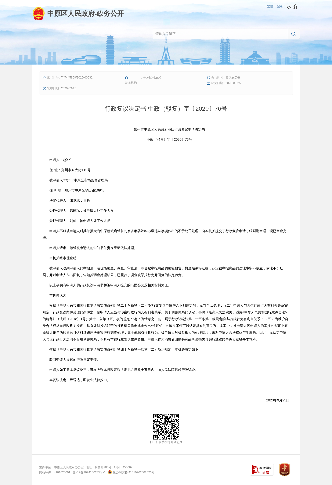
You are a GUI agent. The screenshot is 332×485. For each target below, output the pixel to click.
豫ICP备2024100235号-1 (89, 472)
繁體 (270, 6)
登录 (280, 6)
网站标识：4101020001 (55, 472)
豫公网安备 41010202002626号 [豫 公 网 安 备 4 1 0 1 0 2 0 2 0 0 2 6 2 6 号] (131, 472)
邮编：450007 (123, 467)
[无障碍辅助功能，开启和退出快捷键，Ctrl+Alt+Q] (292, 6)
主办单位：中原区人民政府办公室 (61, 467)
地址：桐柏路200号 (98, 467)
